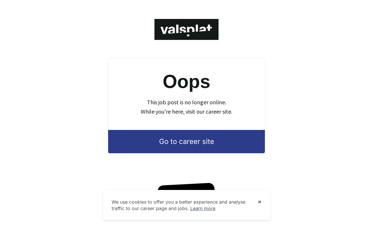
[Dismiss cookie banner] (260, 202)
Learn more (202, 208)
